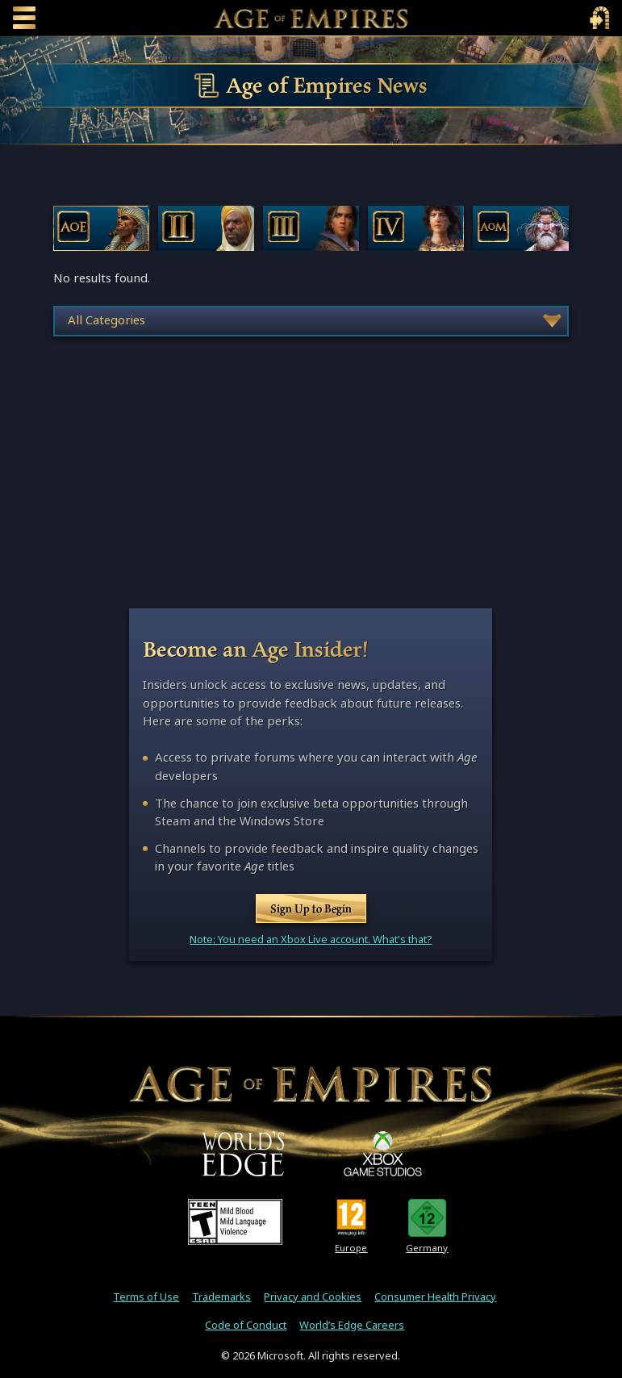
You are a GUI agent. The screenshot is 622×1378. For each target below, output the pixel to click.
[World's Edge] (242, 1153)
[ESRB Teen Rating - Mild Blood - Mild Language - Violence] (235, 1221)
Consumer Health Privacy (435, 1297)
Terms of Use (146, 1297)
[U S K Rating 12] (427, 1217)
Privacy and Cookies (312, 1297)
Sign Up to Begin (311, 908)
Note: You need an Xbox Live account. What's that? (311, 939)
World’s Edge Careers (351, 1325)
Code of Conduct (245, 1325)
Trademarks (221, 1297)
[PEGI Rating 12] (351, 1217)
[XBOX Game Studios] (383, 1153)
